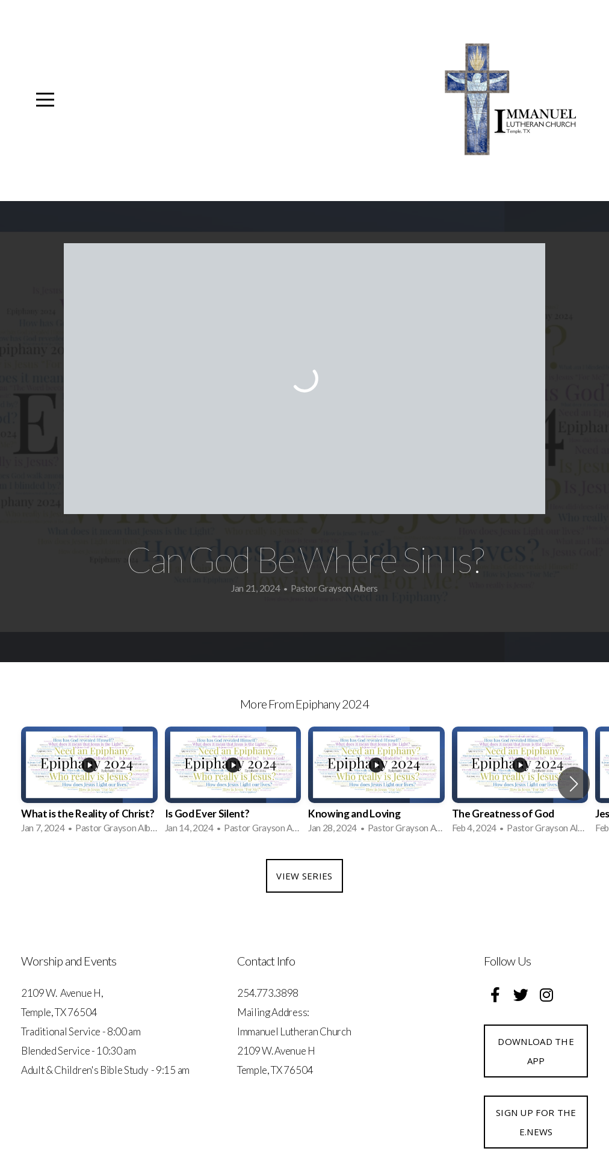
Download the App (536, 1051)
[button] (574, 783)
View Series (304, 876)
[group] (89, 784)
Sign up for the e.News (536, 1122)
